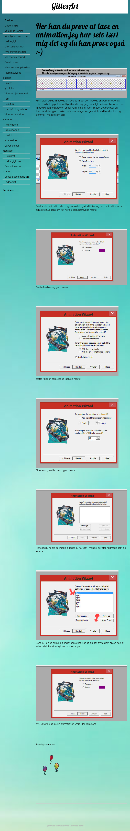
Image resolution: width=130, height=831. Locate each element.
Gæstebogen (12, 130)
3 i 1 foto (9, 88)
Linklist (8, 135)
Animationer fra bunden (12, 169)
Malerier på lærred (15, 57)
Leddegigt (10, 41)
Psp (7, 98)
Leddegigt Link (13, 161)
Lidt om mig (11, 25)
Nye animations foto (15, 51)
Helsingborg (11, 124)
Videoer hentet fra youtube (13, 117)
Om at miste (11, 62)
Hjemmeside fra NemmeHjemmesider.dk (65, 826)
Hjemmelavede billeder (12, 75)
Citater (8, 83)
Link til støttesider (14, 46)
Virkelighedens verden (17, 36)
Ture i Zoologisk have (16, 109)
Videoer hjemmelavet (16, 93)
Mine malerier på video (17, 67)
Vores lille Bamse (14, 31)
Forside (9, 20)
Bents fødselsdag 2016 (17, 176)
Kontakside (11, 140)
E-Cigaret (10, 156)
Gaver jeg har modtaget (11, 148)
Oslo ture (10, 104)
